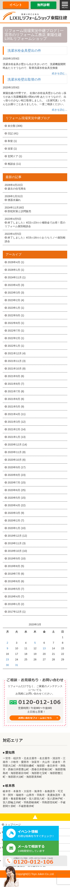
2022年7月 (14, 330)
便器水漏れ (14, 199)
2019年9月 (14, 558)
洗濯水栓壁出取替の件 (24, 79)
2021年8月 (14, 383)
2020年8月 (14, 474)
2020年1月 (14, 528)
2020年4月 (14, 505)
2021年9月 (14, 376)
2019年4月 (14, 596)
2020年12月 (15, 444)
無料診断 (43, 5)
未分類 (11, 125)
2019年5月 (14, 588)
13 (44, 648)
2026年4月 (14, 262)
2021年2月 (14, 429)
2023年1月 (14, 307)
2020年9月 (14, 467)
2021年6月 (14, 398)
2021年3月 (14, 421)
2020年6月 (14, 490)
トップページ (13, 824)
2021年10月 (15, 368)
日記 (10, 133)
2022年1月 (14, 345)
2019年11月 (15, 543)
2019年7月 (14, 573)
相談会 (11, 163)
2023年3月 (14, 292)
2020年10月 (15, 459)
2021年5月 (14, 406)
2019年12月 (15, 535)
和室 (10, 141)
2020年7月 (14, 482)
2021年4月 (14, 414)
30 (7, 665)
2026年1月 (14, 269)
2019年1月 (14, 604)
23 (7, 659)
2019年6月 (14, 581)
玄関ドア (13, 156)
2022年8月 (14, 322)
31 (16, 665)
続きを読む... (59, 73)
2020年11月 (15, 452)
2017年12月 (15, 611)
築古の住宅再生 (17, 188)
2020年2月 (14, 520)
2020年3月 (14, 512)
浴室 (10, 148)
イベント (15, 5)
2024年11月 (15, 277)
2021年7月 (14, 391)
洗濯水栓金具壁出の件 (24, 50)
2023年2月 (14, 300)
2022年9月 (14, 315)
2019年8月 (14, 566)
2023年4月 (14, 284)
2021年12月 (15, 353)
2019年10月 (15, 550)
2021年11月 (15, 360)
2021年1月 (14, 436)
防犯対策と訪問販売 (19, 211)
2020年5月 (14, 497)
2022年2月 (14, 338)
